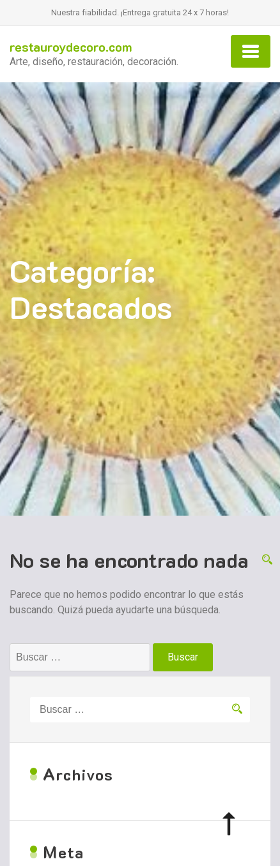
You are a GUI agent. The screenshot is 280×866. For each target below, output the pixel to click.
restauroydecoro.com (71, 46)
